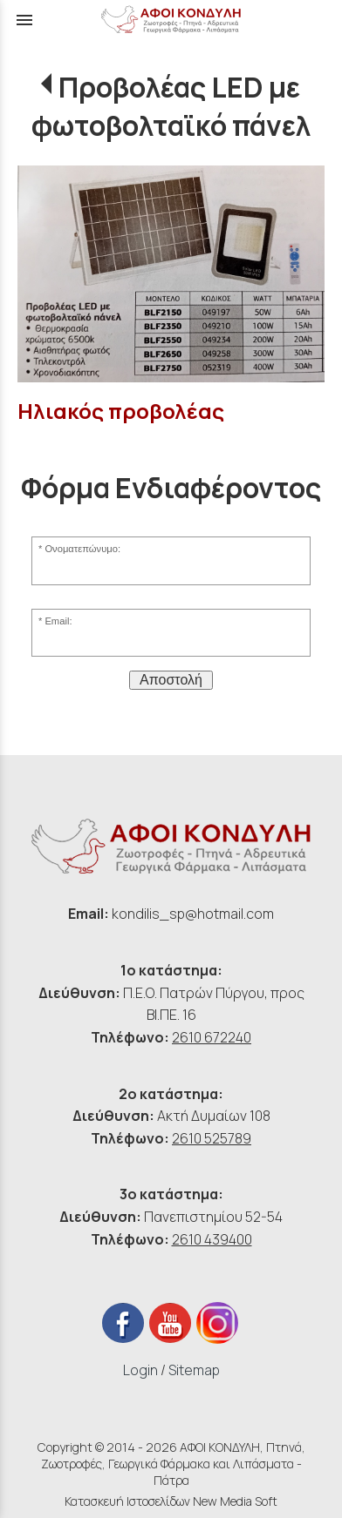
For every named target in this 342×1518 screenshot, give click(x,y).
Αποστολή (171, 679)
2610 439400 (212, 1239)
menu (24, 20)
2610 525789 (211, 1138)
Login (140, 1370)
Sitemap (194, 1370)
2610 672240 (211, 1037)
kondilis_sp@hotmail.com (193, 913)
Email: (58, 621)
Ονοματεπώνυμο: (82, 548)
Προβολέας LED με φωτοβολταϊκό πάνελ (171, 106)
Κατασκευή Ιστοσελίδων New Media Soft (171, 1501)
